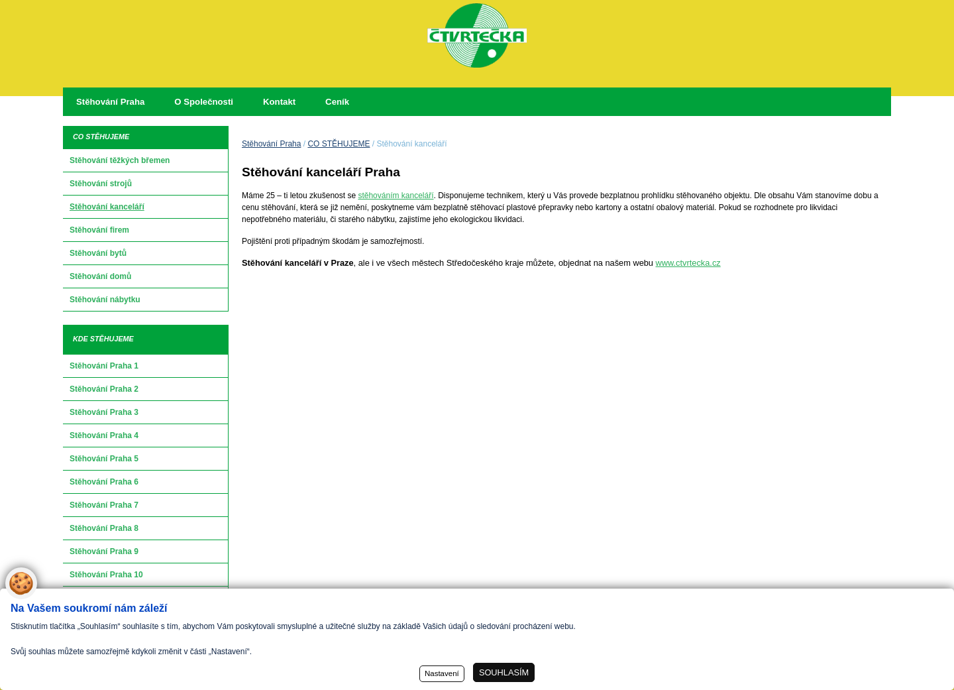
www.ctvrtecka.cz (688, 263)
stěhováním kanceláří (395, 195)
